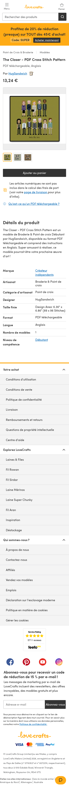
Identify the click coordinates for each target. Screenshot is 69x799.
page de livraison (36, 192)
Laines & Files (15, 459)
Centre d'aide (15, 440)
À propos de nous (17, 550)
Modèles (44, 52)
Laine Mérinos (15, 490)
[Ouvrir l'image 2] (17, 157)
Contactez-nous (16, 560)
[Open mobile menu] (6, 6)
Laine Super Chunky (19, 500)
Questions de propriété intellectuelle (30, 430)
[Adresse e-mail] (24, 704)
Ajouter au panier (34, 173)
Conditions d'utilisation (21, 379)
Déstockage (14, 530)
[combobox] (30, 17)
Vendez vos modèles (19, 580)
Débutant (41, 340)
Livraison (12, 409)
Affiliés (10, 570)
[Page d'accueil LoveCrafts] (34, 735)
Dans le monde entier (43, 778)
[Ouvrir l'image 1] (7, 157)
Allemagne (26, 782)
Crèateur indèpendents (44, 272)
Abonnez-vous (55, 704)
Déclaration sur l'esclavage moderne (30, 600)
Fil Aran (11, 510)
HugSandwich (17, 73)
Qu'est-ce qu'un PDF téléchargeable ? (33, 204)
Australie (38, 782)
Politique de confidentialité (24, 399)
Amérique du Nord (9, 782)
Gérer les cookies (17, 620)
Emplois (11, 590)
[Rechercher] (62, 17)
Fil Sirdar (12, 480)
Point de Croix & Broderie (18, 52)
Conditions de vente (19, 389)
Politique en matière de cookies (27, 610)
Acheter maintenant (47, 40)
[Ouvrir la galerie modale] (34, 118)
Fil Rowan (12, 469)
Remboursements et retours (24, 420)
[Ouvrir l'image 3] (27, 157)
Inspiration (13, 520)
